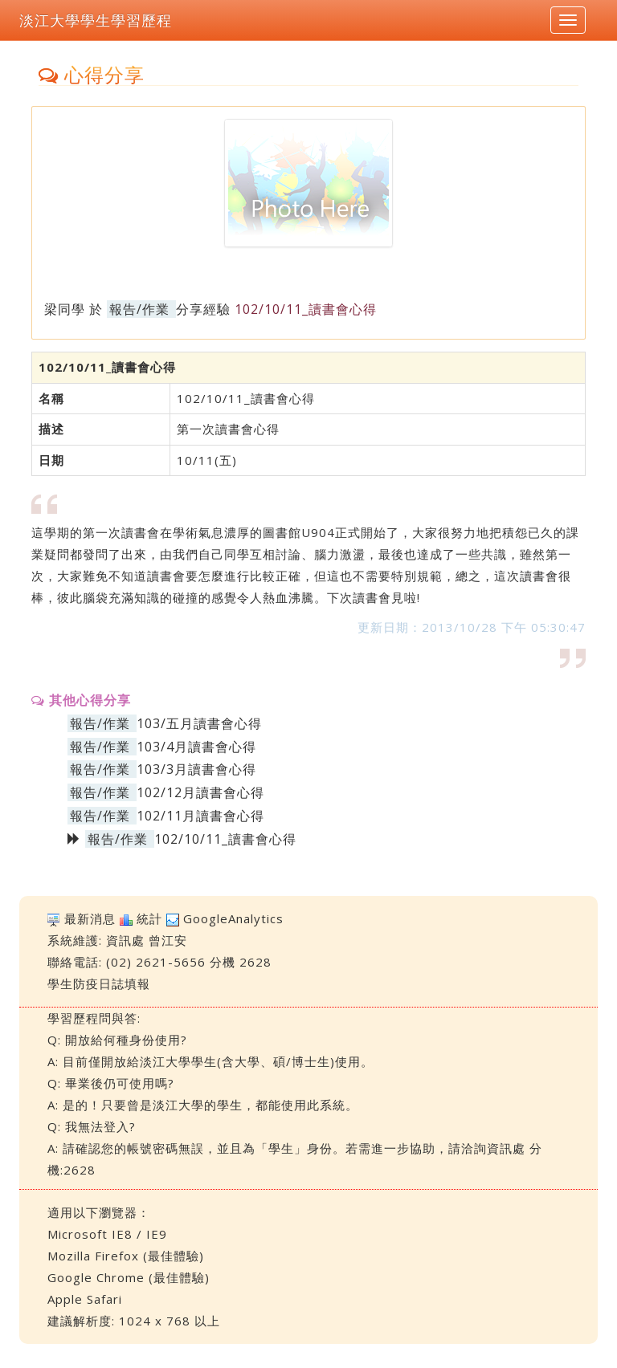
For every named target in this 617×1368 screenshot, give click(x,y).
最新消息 (90, 918)
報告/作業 (139, 309)
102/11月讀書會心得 (200, 815)
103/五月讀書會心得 (199, 723)
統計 (149, 918)
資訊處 (125, 940)
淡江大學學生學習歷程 (95, 20)
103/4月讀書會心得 (196, 746)
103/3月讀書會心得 (196, 769)
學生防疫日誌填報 (98, 983)
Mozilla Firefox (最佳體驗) (125, 1256)
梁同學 (64, 309)
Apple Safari (84, 1299)
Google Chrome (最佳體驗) (128, 1277)
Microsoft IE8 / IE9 (107, 1234)
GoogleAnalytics (233, 918)
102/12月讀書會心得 (200, 792)
